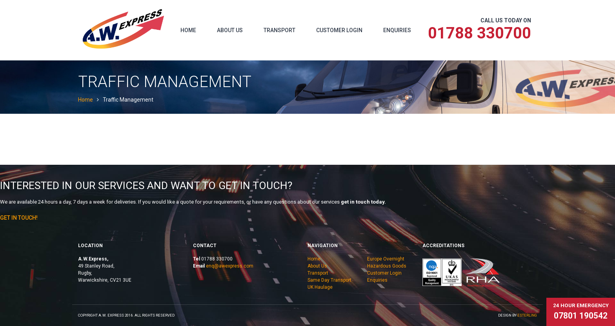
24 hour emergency (581, 311)
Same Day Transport (329, 280)
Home (188, 30)
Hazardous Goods (386, 266)
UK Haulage (320, 287)
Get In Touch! (19, 218)
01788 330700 (479, 33)
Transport (279, 30)
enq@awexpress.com (229, 266)
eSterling (527, 315)
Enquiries (397, 30)
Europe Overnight (385, 259)
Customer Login (339, 30)
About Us (230, 30)
